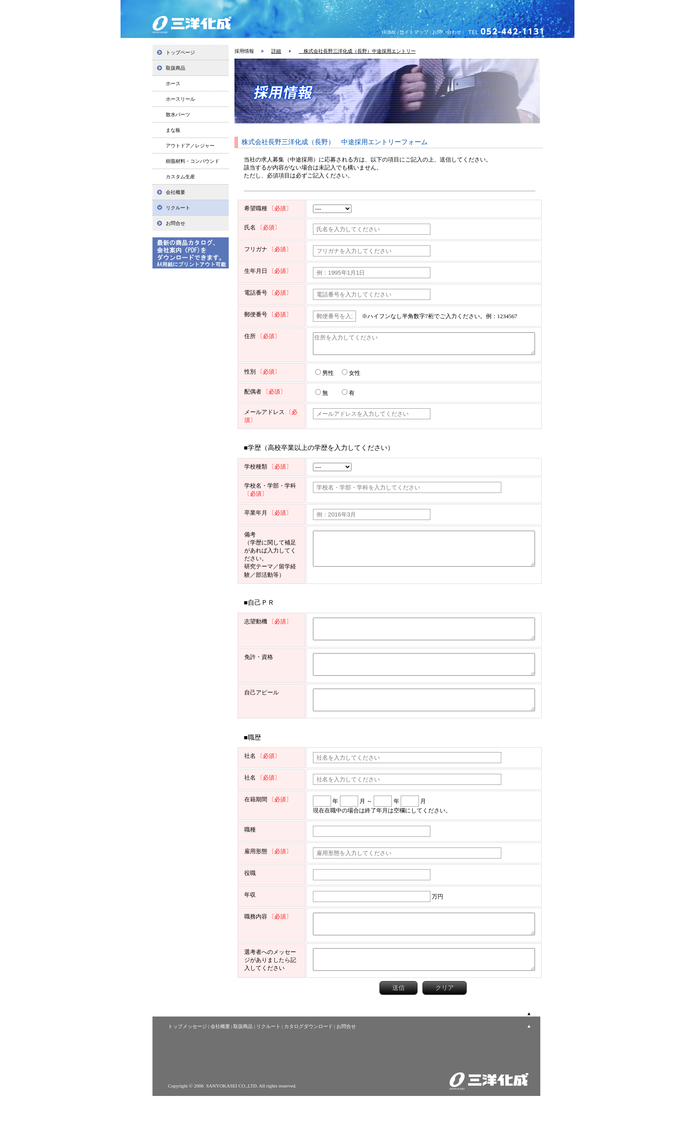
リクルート (178, 207)
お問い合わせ (446, 32)
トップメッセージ (187, 1053)
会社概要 (175, 192)
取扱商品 (175, 68)
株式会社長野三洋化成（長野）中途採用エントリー (357, 51)
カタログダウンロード (308, 1053)
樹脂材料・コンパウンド (192, 161)
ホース (173, 83)
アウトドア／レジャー (190, 145)
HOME (389, 32)
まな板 (173, 130)
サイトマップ (414, 32)
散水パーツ (178, 114)
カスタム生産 (180, 176)
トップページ (180, 52)
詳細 (276, 51)
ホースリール (180, 99)
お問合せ (175, 223)
